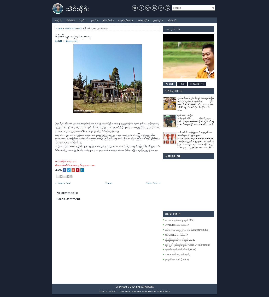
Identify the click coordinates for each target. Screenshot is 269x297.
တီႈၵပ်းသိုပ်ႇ (172, 20)
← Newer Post (63, 183)
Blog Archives (197, 83)
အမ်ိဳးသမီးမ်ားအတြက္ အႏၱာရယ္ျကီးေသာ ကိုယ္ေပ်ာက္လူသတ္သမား (194, 133)
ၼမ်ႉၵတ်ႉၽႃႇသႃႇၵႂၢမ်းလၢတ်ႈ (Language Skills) (187, 230)
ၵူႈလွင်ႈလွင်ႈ (159, 19)
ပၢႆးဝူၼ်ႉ (83, 19)
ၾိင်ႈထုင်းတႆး (109, 19)
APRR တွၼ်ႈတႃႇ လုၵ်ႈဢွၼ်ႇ (177, 254)
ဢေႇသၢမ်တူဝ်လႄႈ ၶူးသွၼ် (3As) (179, 220)
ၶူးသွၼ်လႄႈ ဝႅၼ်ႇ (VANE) (177, 259)
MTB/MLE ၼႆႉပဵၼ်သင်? (176, 235)
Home (59, 28)
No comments (71, 41)
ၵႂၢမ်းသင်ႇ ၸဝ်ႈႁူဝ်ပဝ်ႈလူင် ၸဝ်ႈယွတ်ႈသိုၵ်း (195, 98)
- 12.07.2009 (124, 291)
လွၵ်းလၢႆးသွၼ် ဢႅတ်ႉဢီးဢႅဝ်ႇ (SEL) (180, 249)
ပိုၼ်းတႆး (71, 19)
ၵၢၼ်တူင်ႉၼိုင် (143, 19)
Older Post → (153, 183)
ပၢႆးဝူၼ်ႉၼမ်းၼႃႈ (126, 19)
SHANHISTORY (73, 28)
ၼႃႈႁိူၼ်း (58, 20)
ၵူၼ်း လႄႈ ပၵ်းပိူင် (185, 115)
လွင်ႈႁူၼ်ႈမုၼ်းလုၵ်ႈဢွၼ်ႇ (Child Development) (187, 244)
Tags (182, 83)
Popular (169, 83)
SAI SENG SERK (145, 287)
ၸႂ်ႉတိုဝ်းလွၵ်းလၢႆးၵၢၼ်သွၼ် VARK (180, 240)
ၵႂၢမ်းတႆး (95, 19)
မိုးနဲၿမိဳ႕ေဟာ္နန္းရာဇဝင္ (73, 36)
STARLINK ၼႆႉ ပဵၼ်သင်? (177, 225)
